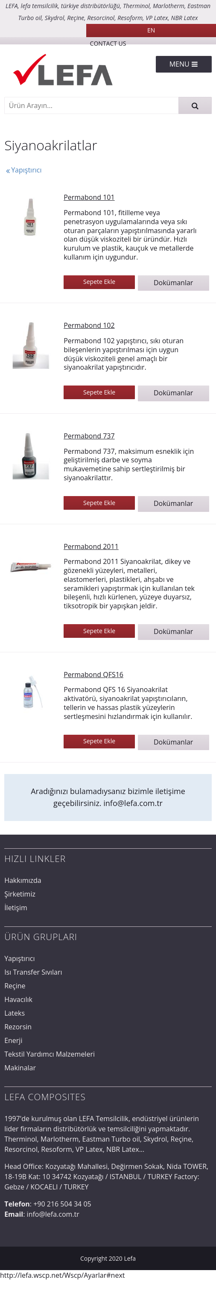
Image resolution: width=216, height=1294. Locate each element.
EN (151, 30)
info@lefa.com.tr (133, 803)
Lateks (14, 1013)
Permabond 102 (89, 325)
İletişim (15, 907)
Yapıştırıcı (22, 170)
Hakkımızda (22, 880)
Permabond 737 (89, 436)
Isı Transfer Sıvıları (33, 972)
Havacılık (18, 999)
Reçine (14, 985)
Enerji (13, 1040)
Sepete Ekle (99, 281)
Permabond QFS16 (93, 674)
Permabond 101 (89, 197)
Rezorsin (18, 1026)
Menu (183, 64)
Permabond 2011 (91, 546)
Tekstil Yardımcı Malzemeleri (49, 1054)
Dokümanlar (173, 282)
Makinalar (20, 1067)
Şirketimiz (19, 894)
